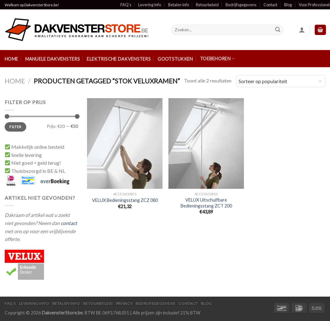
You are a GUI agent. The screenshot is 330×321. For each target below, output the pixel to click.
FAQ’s (125, 4)
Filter (15, 126)
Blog (288, 4)
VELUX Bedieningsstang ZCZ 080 (125, 200)
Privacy (124, 303)
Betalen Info (178, 4)
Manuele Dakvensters (52, 59)
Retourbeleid (207, 4)
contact (69, 223)
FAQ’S (10, 303)
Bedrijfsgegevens (241, 4)
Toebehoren (217, 59)
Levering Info (149, 4)
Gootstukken (175, 59)
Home (11, 59)
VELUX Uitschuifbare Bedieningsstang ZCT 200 (206, 202)
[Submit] (277, 30)
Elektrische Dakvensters (119, 59)
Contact (270, 4)
